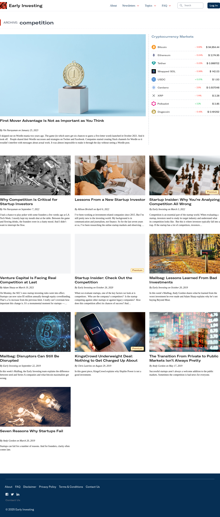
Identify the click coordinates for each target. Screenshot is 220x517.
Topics (150, 5)
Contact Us (93, 486)
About (113, 5)
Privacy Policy (47, 486)
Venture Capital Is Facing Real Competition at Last (28, 280)
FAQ (166, 5)
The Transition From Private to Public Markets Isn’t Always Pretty (183, 358)
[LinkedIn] (17, 494)
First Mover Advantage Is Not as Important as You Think (52, 120)
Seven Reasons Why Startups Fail (31, 431)
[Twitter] (12, 494)
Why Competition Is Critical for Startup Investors (28, 201)
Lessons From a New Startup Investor (110, 199)
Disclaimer (29, 486)
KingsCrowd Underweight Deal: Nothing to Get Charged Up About (106, 358)
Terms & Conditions (71, 486)
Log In (214, 5)
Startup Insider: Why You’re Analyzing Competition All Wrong (184, 201)
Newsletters (131, 5)
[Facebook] (7, 494)
